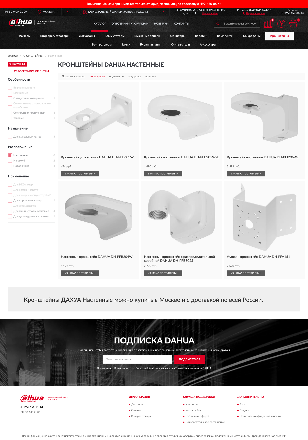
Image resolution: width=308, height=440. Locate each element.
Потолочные (21, 166)
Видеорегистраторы (54, 36)
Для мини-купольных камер (31, 211)
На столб (19, 160)
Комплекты (225, 36)
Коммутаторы (115, 36)
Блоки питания (150, 44)
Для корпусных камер (27, 200)
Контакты (181, 23)
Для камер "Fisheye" (26, 190)
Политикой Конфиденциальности (154, 368)
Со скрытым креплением (29, 112)
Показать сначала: (73, 76)
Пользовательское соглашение (205, 422)
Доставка (137, 404)
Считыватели (180, 44)
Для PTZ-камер (23, 184)
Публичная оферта (197, 416)
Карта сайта (193, 410)
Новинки (161, 23)
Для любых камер (24, 205)
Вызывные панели (147, 36)
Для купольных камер (27, 136)
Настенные (20, 155)
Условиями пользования (188, 368)
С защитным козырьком (28, 98)
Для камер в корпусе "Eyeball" (32, 195)
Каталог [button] (100, 23)
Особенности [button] (19, 79)
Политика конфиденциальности (260, 416)
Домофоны (87, 36)
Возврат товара (141, 416)
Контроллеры (102, 44)
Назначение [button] (18, 128)
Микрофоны (251, 36)
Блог (243, 404)
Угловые (18, 118)
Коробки (201, 36)
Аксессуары (208, 44)
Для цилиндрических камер (31, 216)
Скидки (244, 410)
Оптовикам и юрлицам (130, 23)
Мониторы (177, 36)
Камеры (24, 36)
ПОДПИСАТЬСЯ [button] (189, 359)
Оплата (136, 410)
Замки (125, 44)
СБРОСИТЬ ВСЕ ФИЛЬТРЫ (31, 71)
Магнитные (20, 93)
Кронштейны (279, 36)
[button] (254, 13)
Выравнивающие (24, 87)
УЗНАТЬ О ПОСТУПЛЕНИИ (80, 174)
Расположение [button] (20, 147)
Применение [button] (18, 176)
